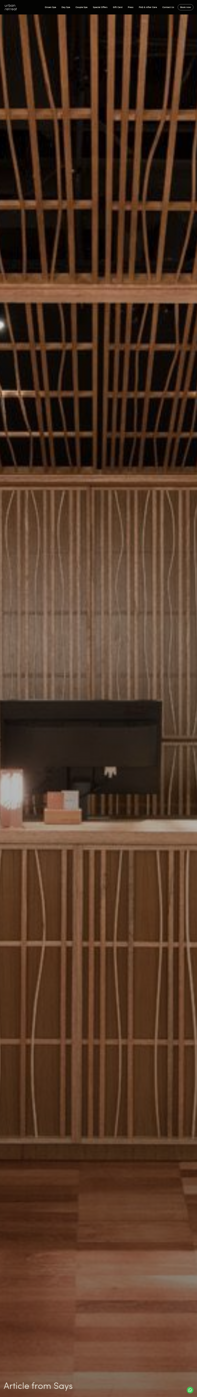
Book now (185, 7)
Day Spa (65, 7)
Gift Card (117, 7)
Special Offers (100, 7)
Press (130, 7)
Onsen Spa (50, 7)
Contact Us (168, 7)
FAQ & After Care (148, 7)
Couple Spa (81, 7)
